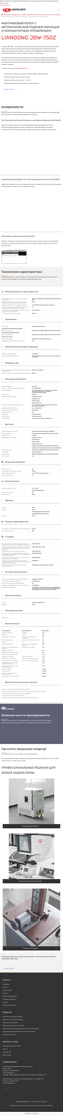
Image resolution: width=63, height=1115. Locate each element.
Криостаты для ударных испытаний (13, 1019)
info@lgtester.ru (10, 1072)
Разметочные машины (9, 1034)
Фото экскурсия (7, 990)
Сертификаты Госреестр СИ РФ (12, 1046)
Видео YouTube (7, 1055)
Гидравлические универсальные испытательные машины (19, 1031)
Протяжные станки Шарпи (10, 1022)
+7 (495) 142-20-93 (13, 1081)
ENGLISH (7, 5)
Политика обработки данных (38, 1101)
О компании (6, 984)
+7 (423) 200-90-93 (13, 1070)
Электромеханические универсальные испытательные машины (21, 1028)
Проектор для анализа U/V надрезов (31, 881)
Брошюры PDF (7, 1052)
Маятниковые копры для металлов (12, 1016)
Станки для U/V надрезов (31, 948)
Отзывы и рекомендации (10, 996)
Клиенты (5, 1002)
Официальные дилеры (9, 999)
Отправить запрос (10, 89)
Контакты (5, 993)
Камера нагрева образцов (31, 826)
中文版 (2, 5)
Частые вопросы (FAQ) (9, 1005)
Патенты (5, 1049)
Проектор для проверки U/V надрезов (13, 1025)
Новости (5, 987)
